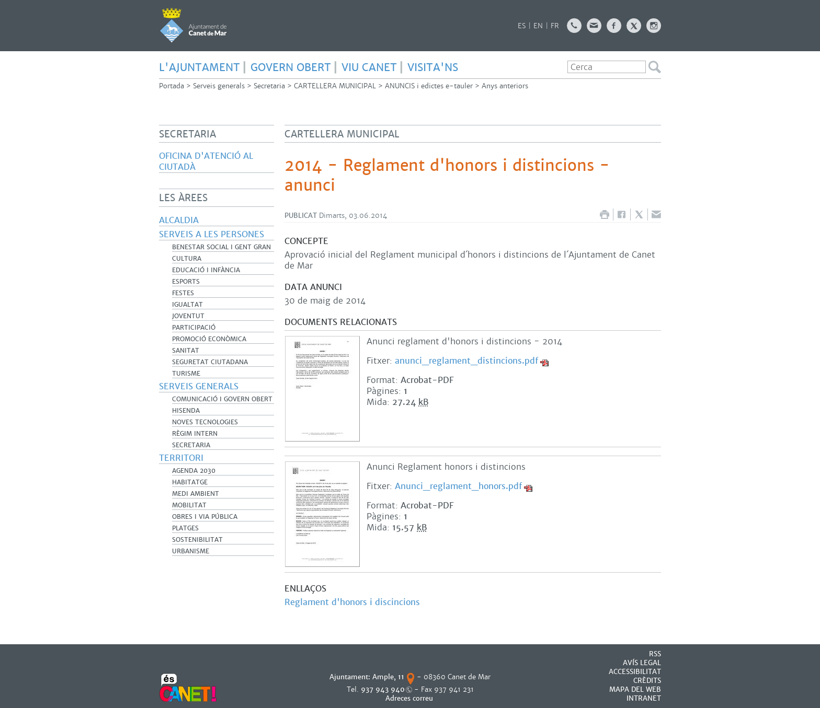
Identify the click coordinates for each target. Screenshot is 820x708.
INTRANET (644, 698)
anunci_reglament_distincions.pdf (466, 360)
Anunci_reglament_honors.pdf (458, 486)
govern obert (290, 67)
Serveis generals (219, 86)
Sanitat (185, 350)
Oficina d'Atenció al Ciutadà (206, 161)
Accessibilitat (635, 671)
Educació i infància (206, 270)
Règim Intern (195, 434)
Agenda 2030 (193, 471)
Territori (181, 457)
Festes (183, 293)
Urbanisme (190, 551)
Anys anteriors (505, 86)
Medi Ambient (195, 494)
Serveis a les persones (211, 234)
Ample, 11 (388, 676)
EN (538, 25)
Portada (171, 86)
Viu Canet (369, 67)
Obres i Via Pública (204, 517)
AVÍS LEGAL (642, 662)
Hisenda (186, 411)
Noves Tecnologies (205, 422)
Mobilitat (189, 505)
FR (555, 25)
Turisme (186, 373)
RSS (655, 653)
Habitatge (190, 482)
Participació (193, 327)
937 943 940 (383, 689)
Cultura (186, 258)
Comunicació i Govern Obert (222, 399)
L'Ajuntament (199, 67)
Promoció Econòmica (209, 339)
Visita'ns (432, 67)
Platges (185, 528)
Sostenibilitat (197, 540)
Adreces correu (410, 698)
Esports (186, 281)
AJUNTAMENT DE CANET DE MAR (193, 25)
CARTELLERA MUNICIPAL (335, 86)
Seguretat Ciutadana (210, 362)
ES (522, 25)
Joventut (188, 316)
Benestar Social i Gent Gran (221, 247)
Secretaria (269, 86)
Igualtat (187, 304)
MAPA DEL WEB (635, 689)
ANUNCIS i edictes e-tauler (429, 86)
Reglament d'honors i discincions (352, 602)
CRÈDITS (647, 680)
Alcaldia (179, 220)
